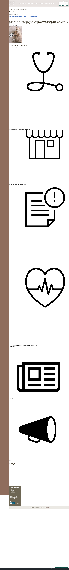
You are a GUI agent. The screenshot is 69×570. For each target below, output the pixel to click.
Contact (52, 3)
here (18, 297)
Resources (41, 3)
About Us (24, 3)
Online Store (47, 3)
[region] (6, 34)
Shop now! (15, 204)
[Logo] (8, 3)
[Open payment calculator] (61, 567)
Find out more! (18, 141)
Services (36, 3)
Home (20, 3)
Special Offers (30, 3)
